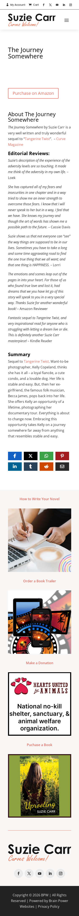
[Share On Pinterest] (62, 456)
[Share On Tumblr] (30, 466)
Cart (36, 5)
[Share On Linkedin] (15, 466)
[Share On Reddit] (46, 466)
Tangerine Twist (37, 138)
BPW (44, 895)
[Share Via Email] (62, 466)
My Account (17, 5)
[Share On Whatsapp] (46, 456)
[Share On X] (30, 456)
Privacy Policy (48, 906)
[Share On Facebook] (15, 456)
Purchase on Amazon (33, 93)
